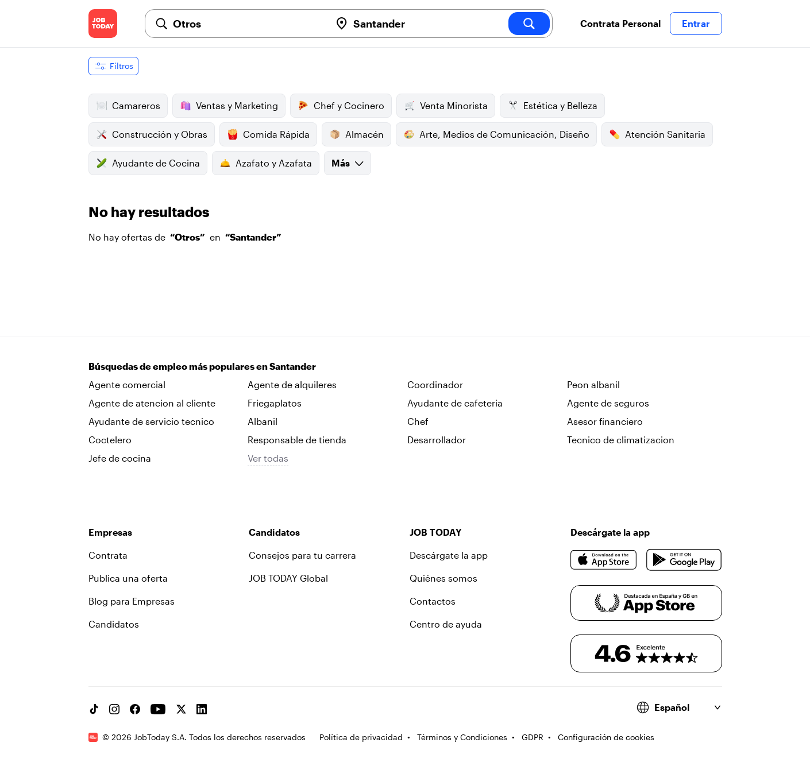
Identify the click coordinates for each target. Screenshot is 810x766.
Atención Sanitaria (657, 134)
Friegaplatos (275, 402)
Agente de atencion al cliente (151, 402)
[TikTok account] (93, 709)
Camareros (128, 105)
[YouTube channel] (158, 709)
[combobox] (247, 24)
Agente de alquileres (292, 384)
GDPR (532, 737)
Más (347, 162)
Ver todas (268, 457)
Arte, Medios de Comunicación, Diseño (496, 134)
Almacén (356, 134)
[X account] (181, 709)
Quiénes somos (443, 577)
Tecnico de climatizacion (620, 439)
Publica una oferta (128, 577)
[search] (529, 23)
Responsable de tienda (297, 439)
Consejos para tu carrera (302, 555)
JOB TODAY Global (288, 577)
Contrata (108, 555)
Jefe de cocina (119, 457)
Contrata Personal (620, 23)
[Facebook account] (135, 709)
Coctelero (110, 439)
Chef (418, 421)
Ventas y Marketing (229, 105)
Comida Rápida (268, 134)
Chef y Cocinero (341, 105)
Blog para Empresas (131, 600)
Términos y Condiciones (462, 737)
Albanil (262, 421)
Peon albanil (593, 384)
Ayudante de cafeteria (455, 402)
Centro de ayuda (446, 623)
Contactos (433, 600)
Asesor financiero (605, 421)
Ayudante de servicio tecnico (151, 421)
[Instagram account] (114, 709)
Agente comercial (126, 384)
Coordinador (435, 384)
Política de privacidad (361, 737)
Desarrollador (436, 439)
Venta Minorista (446, 105)
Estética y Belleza (552, 105)
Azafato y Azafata (265, 163)
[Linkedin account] (201, 709)
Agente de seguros (608, 402)
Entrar (696, 23)
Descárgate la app (449, 555)
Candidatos (113, 623)
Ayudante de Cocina (148, 163)
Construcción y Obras (151, 134)
